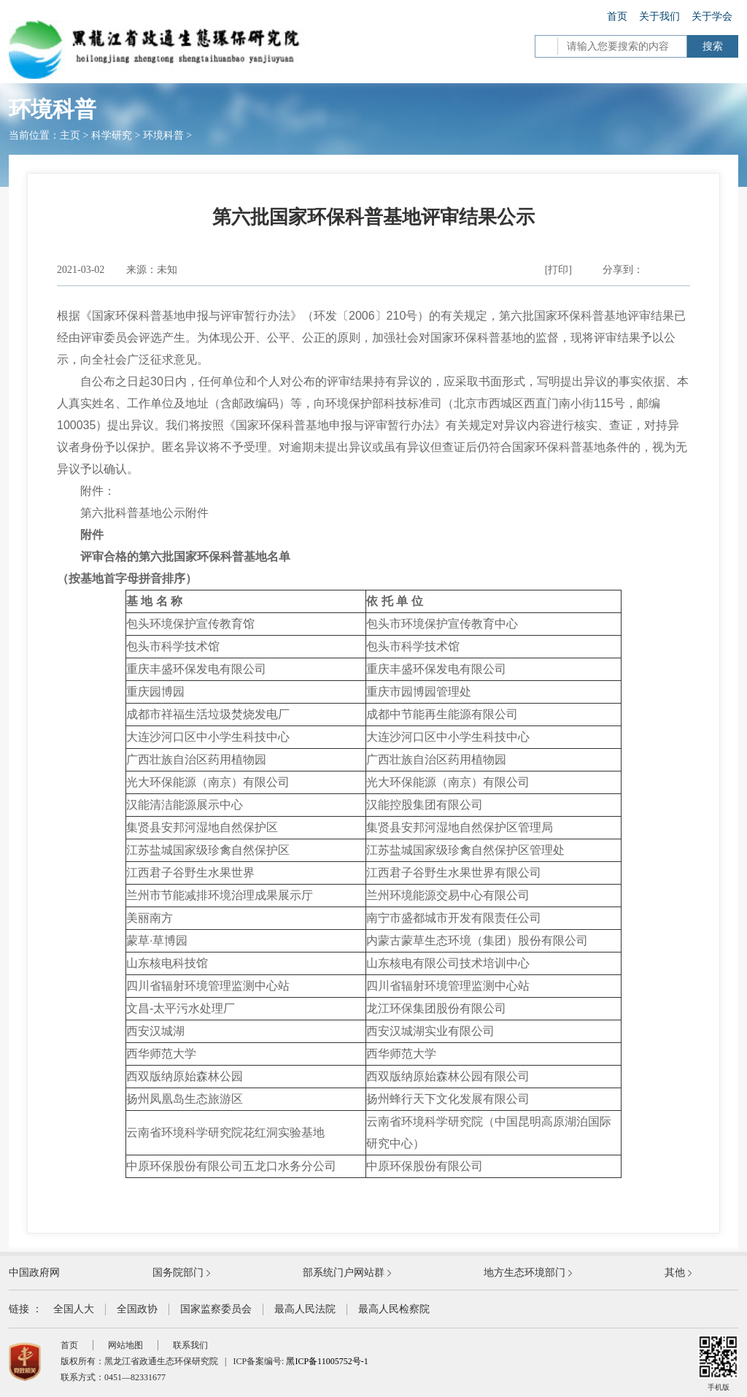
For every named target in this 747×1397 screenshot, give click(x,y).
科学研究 (111, 135)
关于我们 (659, 16)
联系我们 (190, 1345)
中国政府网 (34, 1272)
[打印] (558, 269)
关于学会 (712, 16)
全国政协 (137, 1309)
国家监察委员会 (216, 1309)
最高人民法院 (305, 1309)
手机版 (718, 1363)
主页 (70, 135)
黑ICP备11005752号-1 (327, 1361)
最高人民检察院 (394, 1309)
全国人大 (73, 1309)
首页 (617, 16)
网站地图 (125, 1345)
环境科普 (163, 135)
